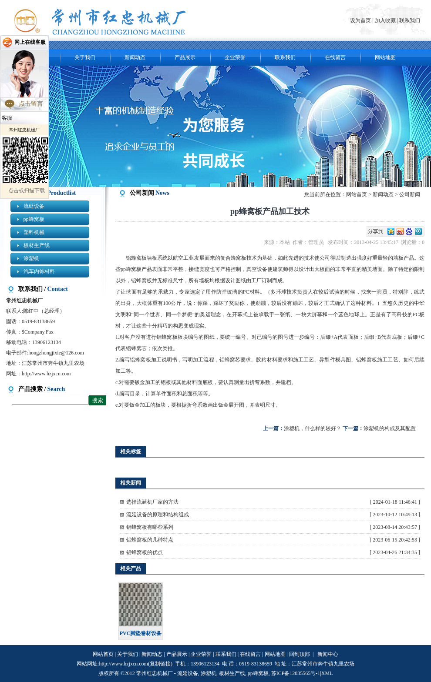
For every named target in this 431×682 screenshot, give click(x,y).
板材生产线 (37, 245)
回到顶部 (299, 654)
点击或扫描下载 (26, 190)
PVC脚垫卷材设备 (141, 633)
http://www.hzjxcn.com (46, 374)
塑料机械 (34, 232)
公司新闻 (409, 194)
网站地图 (385, 57)
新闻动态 (135, 57)
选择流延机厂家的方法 (152, 502)
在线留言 (335, 57)
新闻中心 (327, 654)
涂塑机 (31, 258)
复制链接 (160, 664)
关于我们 (84, 57)
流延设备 (34, 206)
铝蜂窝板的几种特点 (149, 540)
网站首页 (356, 194)
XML (327, 673)
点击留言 (31, 103)
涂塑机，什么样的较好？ (312, 428)
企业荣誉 (235, 57)
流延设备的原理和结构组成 (157, 515)
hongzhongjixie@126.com (56, 353)
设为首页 (361, 20)
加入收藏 (385, 20)
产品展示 (185, 57)
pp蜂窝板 (34, 219)
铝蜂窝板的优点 (144, 552)
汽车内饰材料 (39, 271)
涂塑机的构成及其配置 (390, 428)
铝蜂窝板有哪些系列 (149, 527)
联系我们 (409, 20)
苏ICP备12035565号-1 (295, 673)
